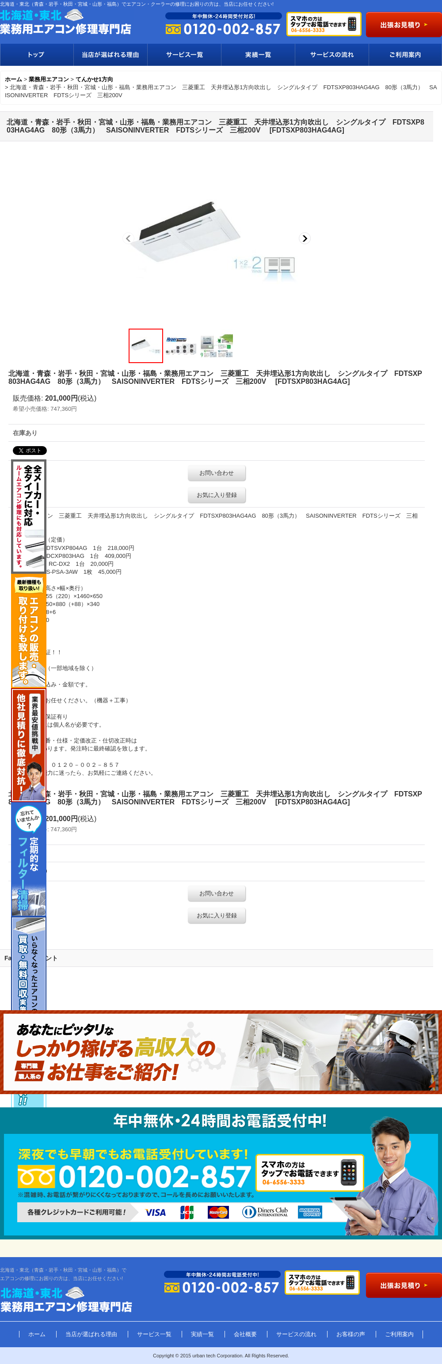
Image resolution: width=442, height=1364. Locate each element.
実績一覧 (258, 55)
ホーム (37, 1334)
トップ (36, 55)
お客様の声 (350, 1334)
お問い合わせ (216, 473)
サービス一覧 (184, 55)
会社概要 (245, 1334)
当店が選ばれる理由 (110, 55)
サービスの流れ (332, 55)
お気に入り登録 (217, 495)
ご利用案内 (405, 55)
